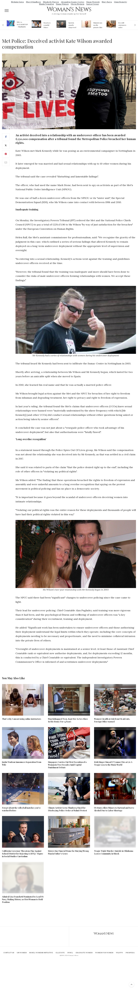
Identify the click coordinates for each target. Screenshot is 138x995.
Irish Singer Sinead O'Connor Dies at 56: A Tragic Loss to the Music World (113, 763)
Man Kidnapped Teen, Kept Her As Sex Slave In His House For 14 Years (68, 720)
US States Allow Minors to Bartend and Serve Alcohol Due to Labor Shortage (114, 809)
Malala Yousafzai (46, 4)
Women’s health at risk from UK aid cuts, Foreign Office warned (112, 720)
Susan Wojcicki (93, 2)
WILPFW (119, 953)
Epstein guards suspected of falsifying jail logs (72, 25)
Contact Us (8, 953)
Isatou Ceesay (92, 4)
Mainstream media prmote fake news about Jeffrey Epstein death (97, 25)
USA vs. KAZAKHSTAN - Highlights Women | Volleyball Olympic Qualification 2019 (22, 24)
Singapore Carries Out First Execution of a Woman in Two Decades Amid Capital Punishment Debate (67, 765)
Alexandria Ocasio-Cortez (72, 2)
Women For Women (104, 953)
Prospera (130, 953)
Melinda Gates (17, 2)
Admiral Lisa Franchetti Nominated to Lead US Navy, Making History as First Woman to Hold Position (23, 899)
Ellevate (60, 953)
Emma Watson (62, 4)
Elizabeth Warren (51, 2)
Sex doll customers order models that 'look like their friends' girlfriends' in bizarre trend (122, 25)
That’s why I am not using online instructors (21, 719)
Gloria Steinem (77, 4)
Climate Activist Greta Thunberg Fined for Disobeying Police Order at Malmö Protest (67, 809)
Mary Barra (107, 2)
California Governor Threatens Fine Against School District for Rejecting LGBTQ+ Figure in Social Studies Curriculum (22, 854)
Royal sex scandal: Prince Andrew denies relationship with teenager (48, 25)
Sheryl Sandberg (33, 2)
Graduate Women (84, 953)
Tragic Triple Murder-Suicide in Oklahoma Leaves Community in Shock (113, 852)
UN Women (22, 953)
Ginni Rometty (120, 2)
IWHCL (70, 953)
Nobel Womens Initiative (41, 953)
